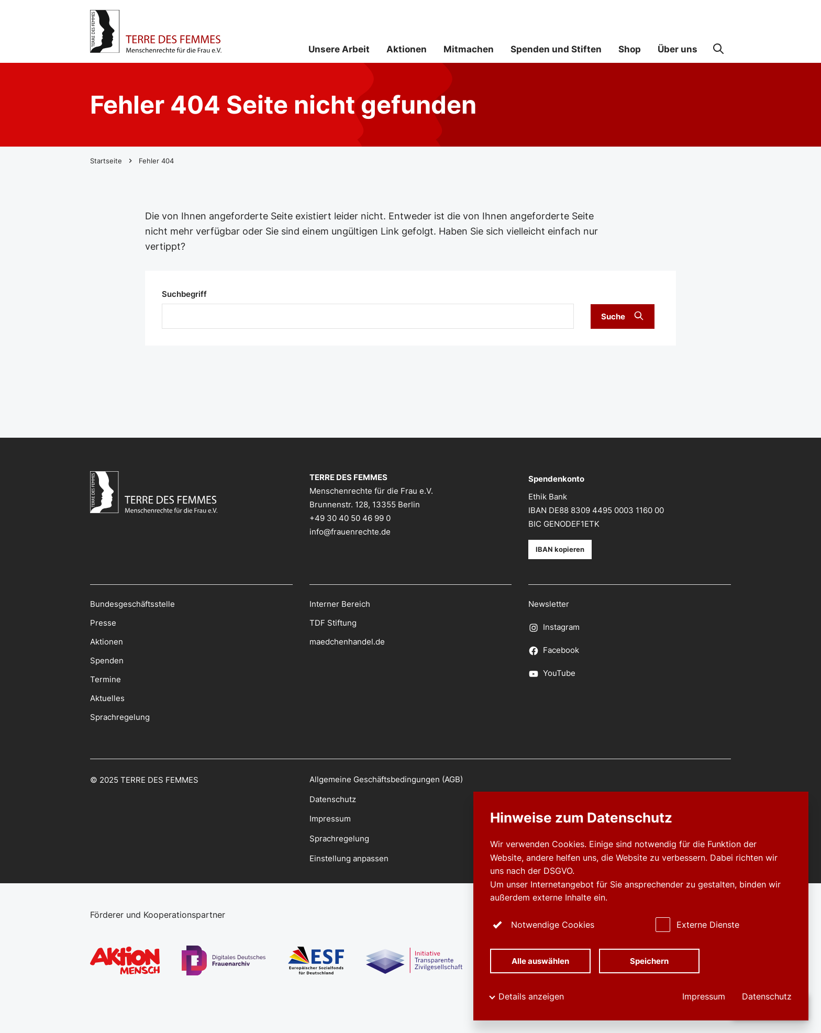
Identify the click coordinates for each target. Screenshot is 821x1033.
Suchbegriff (184, 294)
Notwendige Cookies (542, 924)
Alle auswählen (540, 960)
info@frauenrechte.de (350, 532)
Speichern (649, 960)
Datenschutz (767, 996)
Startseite (106, 161)
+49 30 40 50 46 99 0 (350, 518)
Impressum (703, 996)
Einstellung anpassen (349, 858)
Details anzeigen (531, 996)
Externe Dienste (697, 924)
